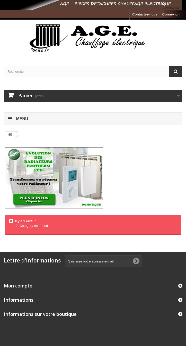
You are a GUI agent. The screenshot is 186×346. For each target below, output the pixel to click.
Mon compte (18, 286)
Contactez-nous (144, 14)
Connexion (171, 14)
